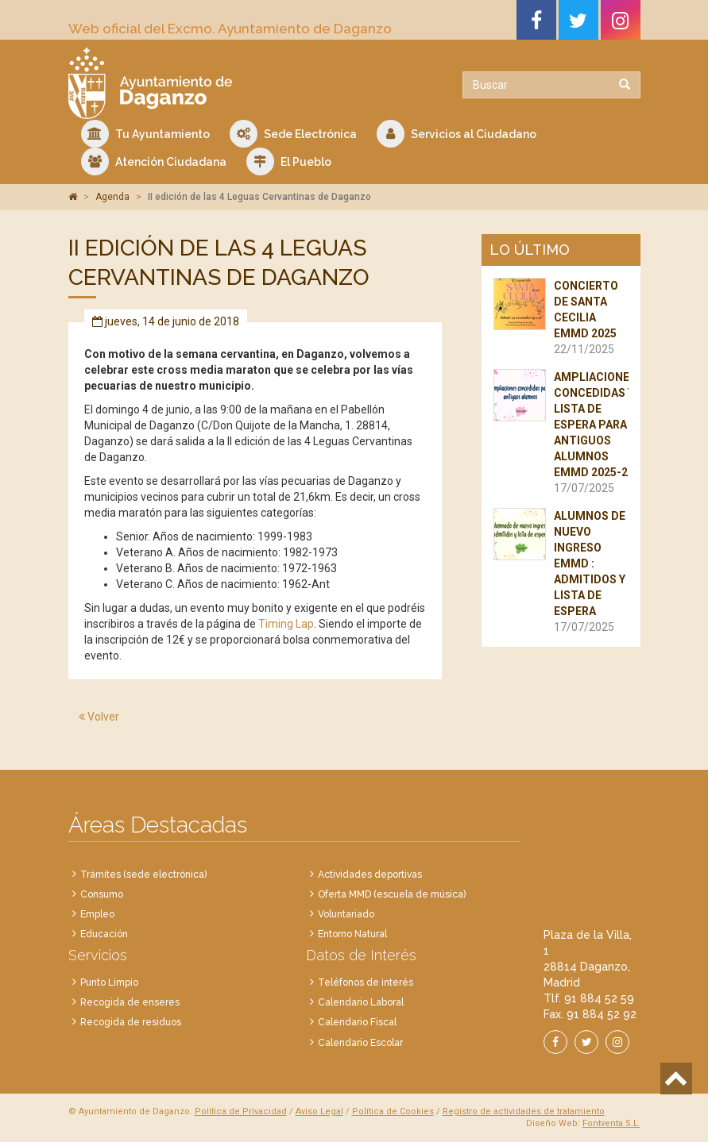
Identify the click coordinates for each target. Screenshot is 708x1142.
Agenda (112, 196)
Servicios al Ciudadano (456, 134)
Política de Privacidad (241, 1111)
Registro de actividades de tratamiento (524, 1111)
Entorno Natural (352, 934)
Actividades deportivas (370, 874)
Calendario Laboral (361, 1002)
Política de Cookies (393, 1111)
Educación (104, 934)
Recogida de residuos (130, 1022)
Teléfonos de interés (365, 982)
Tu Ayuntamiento (145, 134)
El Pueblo (288, 161)
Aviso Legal (319, 1111)
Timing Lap (286, 623)
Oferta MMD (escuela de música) (392, 894)
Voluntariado (346, 914)
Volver (99, 716)
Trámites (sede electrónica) (143, 874)
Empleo (97, 914)
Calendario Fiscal (357, 1022)
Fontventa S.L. (611, 1123)
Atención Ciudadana (153, 161)
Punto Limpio (109, 982)
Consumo (101, 894)
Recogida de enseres (130, 1002)
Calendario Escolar (360, 1042)
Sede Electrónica (293, 134)
